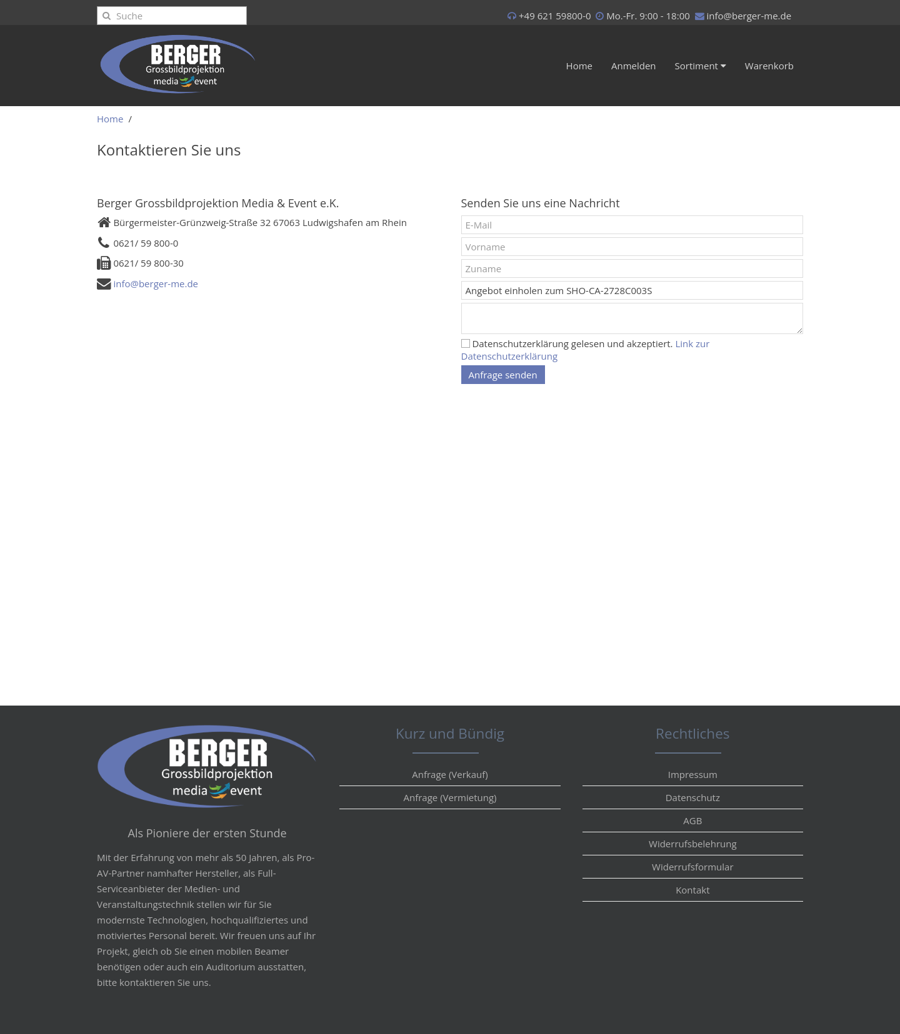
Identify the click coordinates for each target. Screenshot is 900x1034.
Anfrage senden (503, 374)
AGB (692, 820)
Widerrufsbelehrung (693, 843)
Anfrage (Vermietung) (449, 797)
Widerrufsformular (692, 866)
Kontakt (692, 890)
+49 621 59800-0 (555, 15)
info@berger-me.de (748, 15)
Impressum (693, 774)
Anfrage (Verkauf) (450, 774)
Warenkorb (769, 65)
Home (579, 65)
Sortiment (700, 65)
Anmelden (633, 65)
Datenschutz (693, 797)
